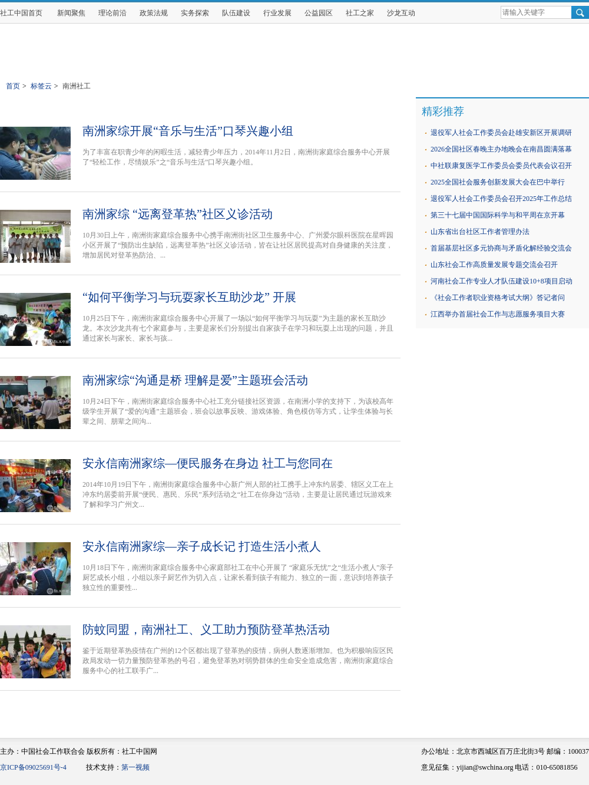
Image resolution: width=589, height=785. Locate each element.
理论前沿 (112, 13)
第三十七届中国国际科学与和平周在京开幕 (498, 215)
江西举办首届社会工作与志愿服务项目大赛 (498, 314)
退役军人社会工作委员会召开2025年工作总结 (501, 198)
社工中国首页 (21, 13)
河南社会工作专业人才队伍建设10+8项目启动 (502, 281)
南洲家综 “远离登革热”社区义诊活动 (177, 213)
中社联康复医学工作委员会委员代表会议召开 (501, 165)
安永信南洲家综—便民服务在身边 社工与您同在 (207, 463)
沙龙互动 (401, 13)
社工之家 (360, 13)
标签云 (41, 86)
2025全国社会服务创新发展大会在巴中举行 (498, 182)
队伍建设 (236, 13)
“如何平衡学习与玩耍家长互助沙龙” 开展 (189, 297)
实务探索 (195, 13)
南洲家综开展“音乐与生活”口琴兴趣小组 (187, 130)
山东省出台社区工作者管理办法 (480, 231)
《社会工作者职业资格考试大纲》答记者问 (498, 297)
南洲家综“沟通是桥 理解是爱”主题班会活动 (195, 380)
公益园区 (319, 13)
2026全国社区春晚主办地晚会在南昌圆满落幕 (501, 149)
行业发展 (277, 13)
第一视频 (135, 767)
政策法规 (154, 13)
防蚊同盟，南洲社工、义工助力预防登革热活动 (206, 629)
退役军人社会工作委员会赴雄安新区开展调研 (501, 132)
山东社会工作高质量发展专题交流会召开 (494, 264)
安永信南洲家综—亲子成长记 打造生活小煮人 (201, 546)
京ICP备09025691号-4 (33, 767)
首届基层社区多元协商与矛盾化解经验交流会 (501, 248)
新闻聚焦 (71, 13)
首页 (13, 86)
